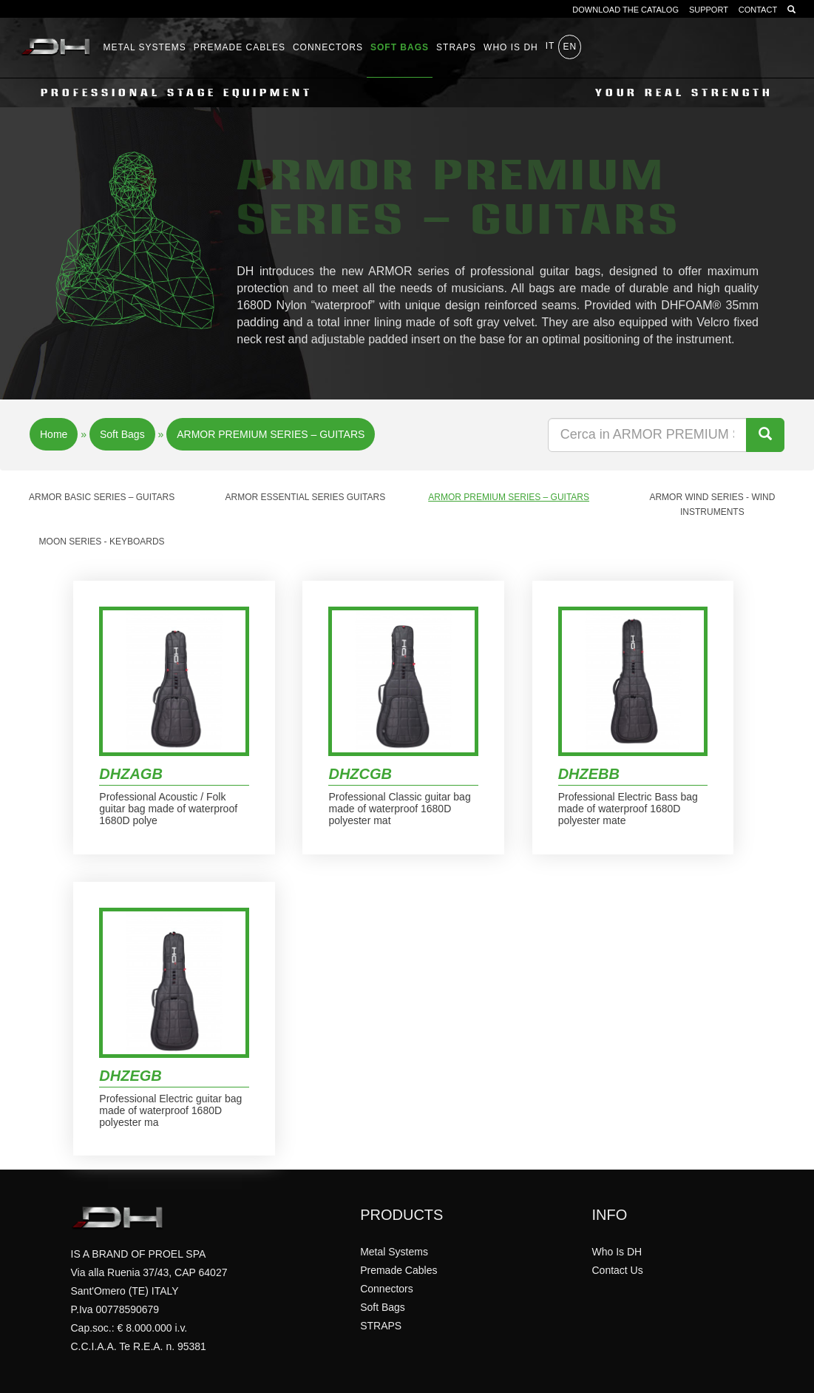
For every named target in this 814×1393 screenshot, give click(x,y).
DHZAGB (131, 774)
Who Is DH (616, 1252)
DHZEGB (130, 1075)
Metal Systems (145, 47)
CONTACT (758, 9)
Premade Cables (239, 47)
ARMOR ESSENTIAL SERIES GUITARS (305, 497)
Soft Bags (399, 47)
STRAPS (456, 47)
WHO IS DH (511, 47)
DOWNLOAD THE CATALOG (625, 9)
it (550, 46)
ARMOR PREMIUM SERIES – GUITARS (270, 434)
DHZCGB (360, 774)
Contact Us (616, 1270)
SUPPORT (708, 9)
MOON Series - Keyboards (102, 541)
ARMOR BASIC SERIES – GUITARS (101, 497)
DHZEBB (589, 774)
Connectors (328, 47)
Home (53, 434)
